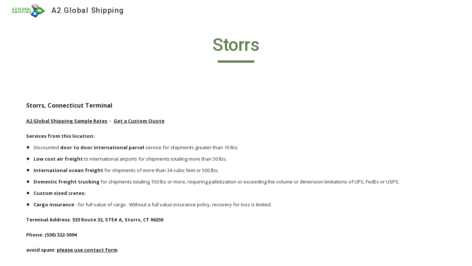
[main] (236, 48)
